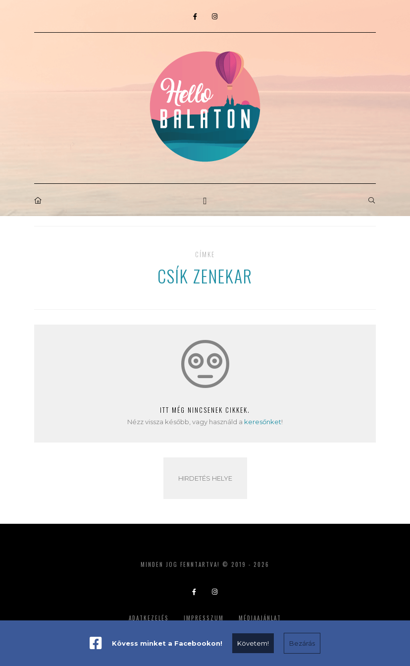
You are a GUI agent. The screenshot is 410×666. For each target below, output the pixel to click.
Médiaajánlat (260, 618)
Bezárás (302, 643)
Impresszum (204, 618)
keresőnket (262, 422)
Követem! (253, 643)
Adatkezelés (149, 618)
